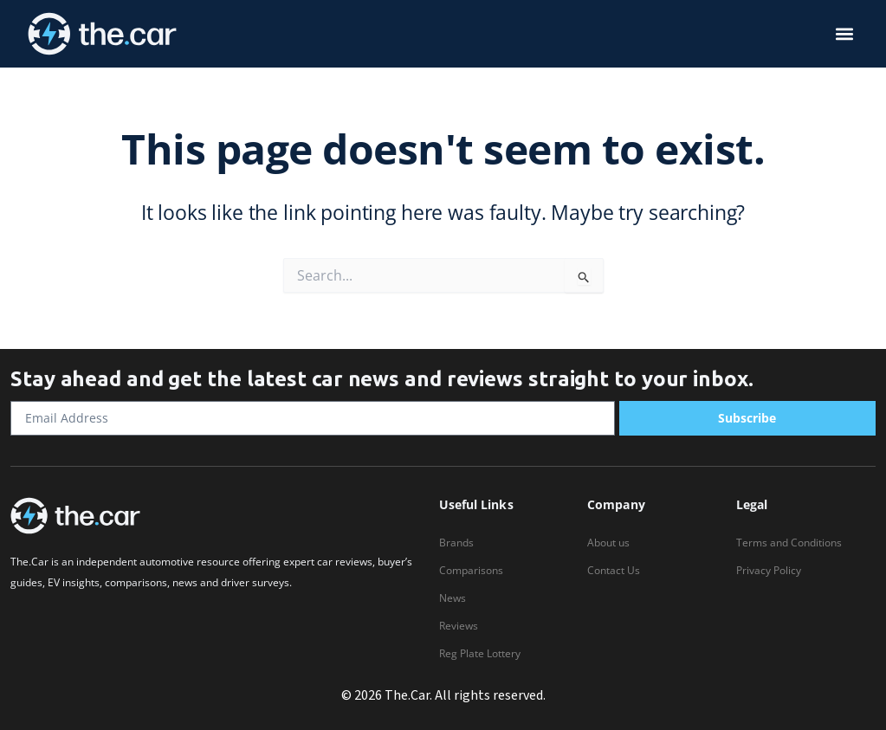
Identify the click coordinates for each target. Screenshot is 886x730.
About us (608, 542)
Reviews (458, 625)
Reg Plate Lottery (480, 653)
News (452, 598)
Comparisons (471, 570)
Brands (456, 542)
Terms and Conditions (789, 542)
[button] (845, 34)
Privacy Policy (768, 570)
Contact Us (613, 570)
